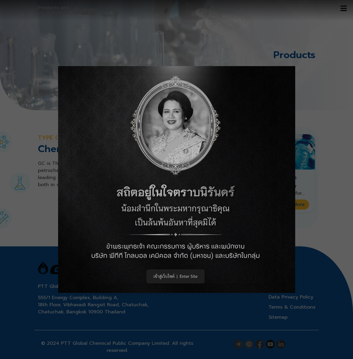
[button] (176, 179)
